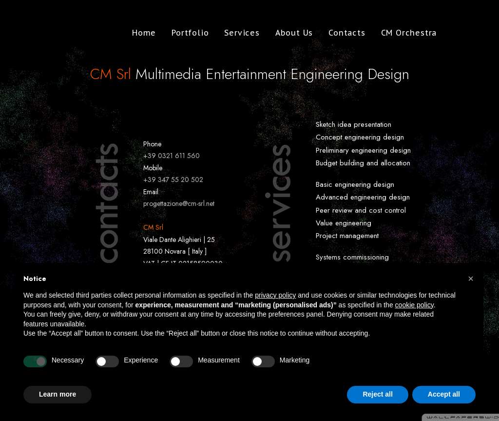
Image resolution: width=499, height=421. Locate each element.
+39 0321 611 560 (171, 155)
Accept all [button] (444, 394)
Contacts (341, 33)
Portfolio (184, 33)
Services (235, 33)
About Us (288, 33)
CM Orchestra (403, 33)
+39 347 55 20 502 (173, 179)
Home (138, 33)
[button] (471, 278)
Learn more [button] (57, 394)
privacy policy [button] (275, 295)
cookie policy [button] (414, 305)
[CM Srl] (52, 32)
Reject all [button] (377, 394)
